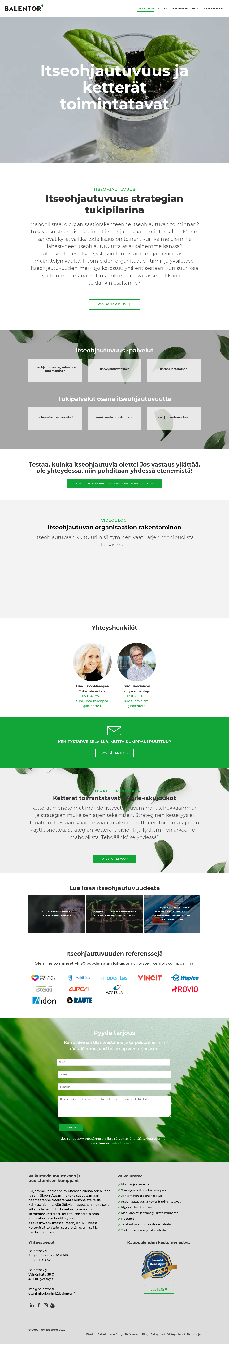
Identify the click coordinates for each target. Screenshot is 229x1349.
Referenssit (179, 8)
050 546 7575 (92, 696)
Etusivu (91, 1339)
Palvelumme (145, 8)
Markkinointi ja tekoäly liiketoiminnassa (149, 1217)
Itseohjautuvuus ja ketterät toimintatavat (151, 1206)
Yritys (162, 8)
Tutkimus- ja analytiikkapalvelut (144, 1234)
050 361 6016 (136, 696)
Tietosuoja (194, 1339)
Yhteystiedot (213, 8)
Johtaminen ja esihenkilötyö (141, 1200)
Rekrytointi (158, 1339)
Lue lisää (158, 1293)
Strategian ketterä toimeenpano (144, 1194)
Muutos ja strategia (135, 1189)
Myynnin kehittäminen (137, 1212)
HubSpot (127, 1223)
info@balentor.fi (125, 1148)
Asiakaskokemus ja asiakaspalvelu (146, 1229)
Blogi (196, 8)
